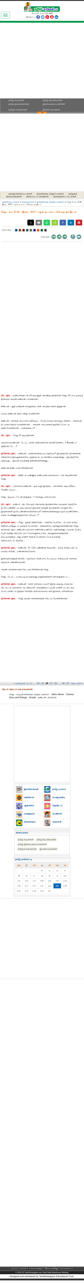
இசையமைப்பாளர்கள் (54, 104)
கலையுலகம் (28, 202)
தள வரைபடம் (67, 1268)
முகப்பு (14, 1268)
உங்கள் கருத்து (35, 1268)
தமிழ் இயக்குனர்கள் (18, 104)
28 (55, 683)
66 (63, 683)
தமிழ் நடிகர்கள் (16, 100)
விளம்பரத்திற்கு (51, 1268)
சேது (69, 202)
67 (67, 683)
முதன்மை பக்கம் (10, 202)
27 (51, 683)
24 (38, 683)
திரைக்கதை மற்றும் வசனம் (50, 193)
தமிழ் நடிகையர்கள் (52, 100)
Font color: (7, 230)
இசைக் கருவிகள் (51, 109)
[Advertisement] (42, 62)
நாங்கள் (23, 1268)
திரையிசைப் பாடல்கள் (64, 196)
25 (42, 683)
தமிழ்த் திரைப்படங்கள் (20, 193)
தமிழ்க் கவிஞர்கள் (17, 109)
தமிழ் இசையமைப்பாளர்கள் (32, 844)
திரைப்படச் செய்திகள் (37, 196)
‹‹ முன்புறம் (19, 683)
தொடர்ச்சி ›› (77, 683)
